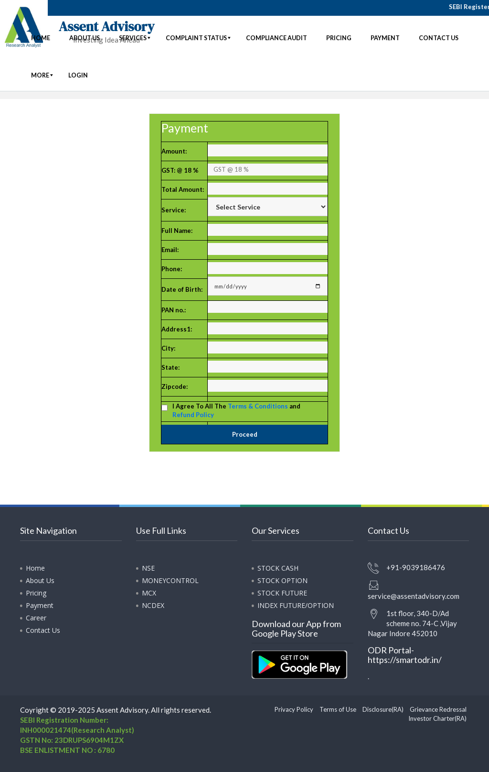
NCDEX (153, 605)
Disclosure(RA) (383, 709)
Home (35, 568)
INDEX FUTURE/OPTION (295, 605)
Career (36, 617)
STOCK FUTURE (282, 592)
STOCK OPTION (282, 580)
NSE (148, 568)
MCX (149, 592)
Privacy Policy (294, 709)
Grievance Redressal (438, 709)
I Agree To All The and (236, 410)
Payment (39, 605)
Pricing (36, 592)
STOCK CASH (277, 568)
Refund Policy (193, 415)
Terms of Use (337, 709)
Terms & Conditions (258, 406)
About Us (40, 580)
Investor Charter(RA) (437, 718)
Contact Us (43, 630)
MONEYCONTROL (170, 580)
